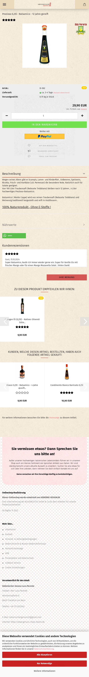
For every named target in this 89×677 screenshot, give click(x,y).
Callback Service (13, 563)
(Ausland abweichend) (61, 93)
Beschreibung (11, 173)
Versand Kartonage (14, 548)
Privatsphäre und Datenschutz (19, 558)
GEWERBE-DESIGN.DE (50, 497)
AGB (7, 553)
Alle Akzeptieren (44, 655)
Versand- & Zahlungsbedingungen (21, 539)
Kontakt (8, 534)
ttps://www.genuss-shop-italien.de (28, 622)
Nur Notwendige (44, 663)
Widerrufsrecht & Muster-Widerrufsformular (25, 544)
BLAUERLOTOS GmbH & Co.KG (38, 501)
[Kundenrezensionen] (9, 22)
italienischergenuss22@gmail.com (25, 617)
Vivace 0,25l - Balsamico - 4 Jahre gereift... (22, 386)
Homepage (54, 417)
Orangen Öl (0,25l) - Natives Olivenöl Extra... (22, 320)
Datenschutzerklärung (44, 649)
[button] (6, 116)
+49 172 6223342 (17, 606)
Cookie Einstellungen (15, 567)
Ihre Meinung (67, 277)
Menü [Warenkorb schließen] (4, 4)
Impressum (10, 529)
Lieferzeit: (7, 92)
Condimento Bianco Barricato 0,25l (66, 385)
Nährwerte (9, 225)
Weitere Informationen (44, 671)
